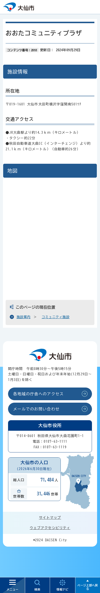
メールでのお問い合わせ (36, 409)
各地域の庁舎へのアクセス (38, 394)
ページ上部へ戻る (87, 587)
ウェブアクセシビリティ (50, 528)
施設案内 (23, 317)
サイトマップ (50, 517)
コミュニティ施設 (56, 317)
